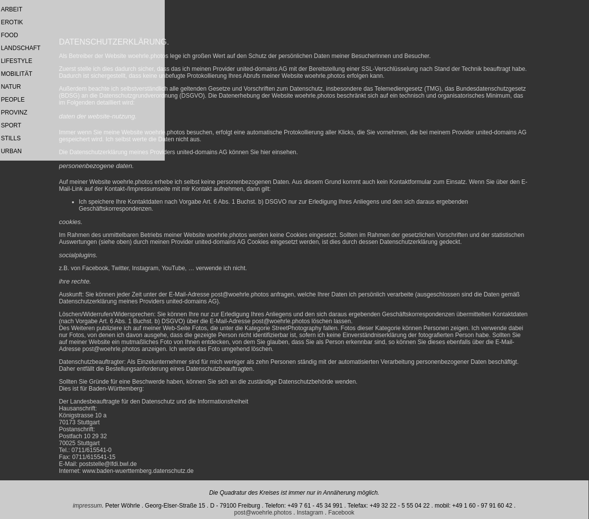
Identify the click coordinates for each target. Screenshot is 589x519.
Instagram (310, 512)
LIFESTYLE (16, 61)
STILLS (11, 138)
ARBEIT (11, 9)
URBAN (11, 151)
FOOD (9, 35)
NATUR (11, 86)
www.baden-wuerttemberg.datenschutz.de (138, 470)
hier (265, 152)
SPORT (11, 125)
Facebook (341, 512)
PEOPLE (13, 99)
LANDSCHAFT (21, 48)
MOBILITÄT (16, 73)
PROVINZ (14, 112)
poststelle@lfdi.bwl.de (107, 464)
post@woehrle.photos (240, 294)
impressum (87, 505)
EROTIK (12, 22)
